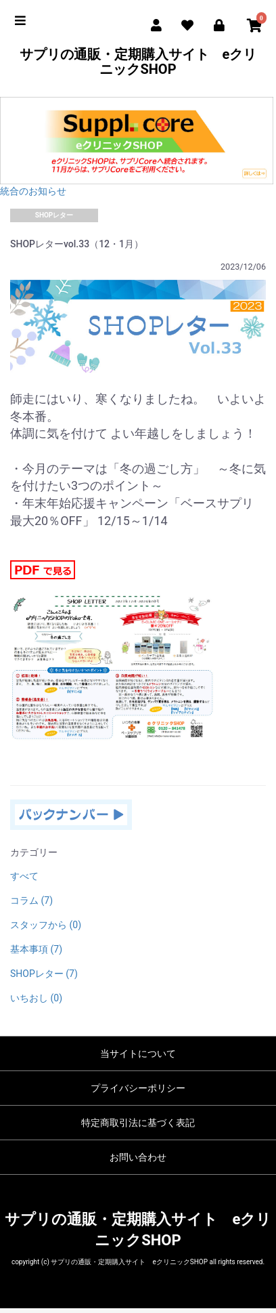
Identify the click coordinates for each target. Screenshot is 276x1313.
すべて (24, 876)
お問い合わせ (138, 1157)
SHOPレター (54, 215)
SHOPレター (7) (44, 973)
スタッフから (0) (45, 924)
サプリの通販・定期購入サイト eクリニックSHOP (138, 62)
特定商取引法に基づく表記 (138, 1122)
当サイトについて (138, 1053)
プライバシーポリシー (138, 1088)
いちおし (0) (36, 998)
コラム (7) (31, 900)
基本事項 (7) (36, 949)
